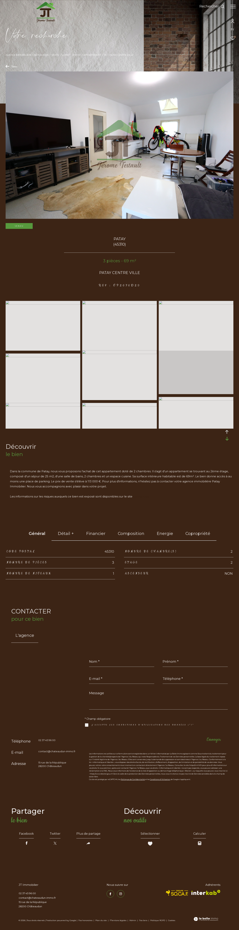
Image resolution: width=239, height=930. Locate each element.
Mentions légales (118, 920)
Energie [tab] (165, 533)
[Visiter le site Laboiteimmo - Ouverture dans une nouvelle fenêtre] (205, 919)
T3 (105, 55)
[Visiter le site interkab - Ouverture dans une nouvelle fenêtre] (205, 892)
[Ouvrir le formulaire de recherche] (212, 6)
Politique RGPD (157, 920)
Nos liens (143, 920)
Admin (133, 920)
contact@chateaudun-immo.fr (56, 751)
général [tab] (37, 533)
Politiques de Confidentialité (133, 779)
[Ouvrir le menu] (233, 6)
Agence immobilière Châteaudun (27, 55)
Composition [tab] (131, 533)
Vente (55, 55)
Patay (76, 55)
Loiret (66, 55)
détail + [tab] (66, 533)
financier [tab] (95, 533)
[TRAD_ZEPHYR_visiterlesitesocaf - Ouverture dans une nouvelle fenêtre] (177, 893)
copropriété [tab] (197, 533)
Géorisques (141, 496)
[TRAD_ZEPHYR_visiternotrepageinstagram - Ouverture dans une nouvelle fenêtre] (120, 894)
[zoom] (43, 303)
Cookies (171, 920)
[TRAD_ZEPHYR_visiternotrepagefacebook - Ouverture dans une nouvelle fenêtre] (110, 894)
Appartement (92, 55)
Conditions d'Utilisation (160, 779)
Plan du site (101, 920)
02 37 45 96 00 (46, 740)
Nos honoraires (85, 920)
